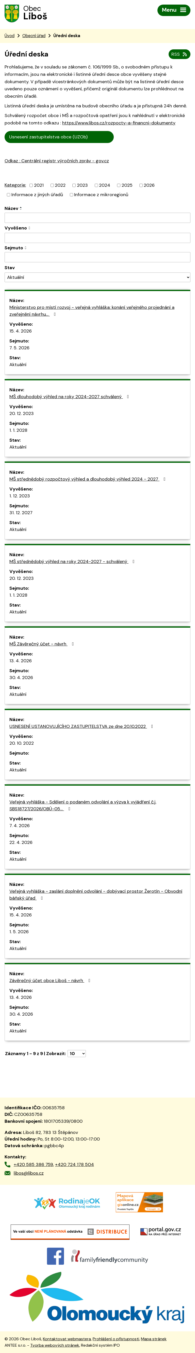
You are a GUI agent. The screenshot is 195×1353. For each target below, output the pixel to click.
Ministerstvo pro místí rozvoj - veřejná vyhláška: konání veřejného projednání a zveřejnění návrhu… (91, 310)
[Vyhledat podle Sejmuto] (97, 257)
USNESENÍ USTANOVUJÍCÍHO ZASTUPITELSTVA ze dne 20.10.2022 (82, 726)
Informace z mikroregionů (101, 195)
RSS (179, 54)
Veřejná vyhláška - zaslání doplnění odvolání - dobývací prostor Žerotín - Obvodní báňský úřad (95, 894)
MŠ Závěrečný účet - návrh (42, 644)
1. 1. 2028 (18, 430)
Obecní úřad (33, 35)
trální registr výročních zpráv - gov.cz (63, 172)
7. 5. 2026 (19, 348)
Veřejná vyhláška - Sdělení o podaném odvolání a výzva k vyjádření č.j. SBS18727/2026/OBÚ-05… (82, 805)
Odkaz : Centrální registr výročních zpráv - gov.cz (57, 161)
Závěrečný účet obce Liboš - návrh (50, 980)
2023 (82, 185)
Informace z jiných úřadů (37, 195)
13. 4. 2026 (20, 661)
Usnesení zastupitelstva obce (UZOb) (59, 137)
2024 (104, 185)
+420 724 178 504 (74, 1164)
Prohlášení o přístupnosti (116, 1339)
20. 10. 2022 (21, 743)
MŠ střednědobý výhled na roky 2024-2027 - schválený (73, 561)
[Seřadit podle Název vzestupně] (21, 207)
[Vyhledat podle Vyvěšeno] (97, 238)
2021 (39, 185)
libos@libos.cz (29, 1173)
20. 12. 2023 (21, 413)
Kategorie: (15, 185)
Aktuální (17, 365)
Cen (120, 136)
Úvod (9, 35)
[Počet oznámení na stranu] (77, 1053)
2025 (127, 185)
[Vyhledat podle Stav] (97, 277)
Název (11, 208)
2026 (149, 185)
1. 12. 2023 (19, 496)
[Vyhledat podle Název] (97, 218)
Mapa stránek (154, 1339)
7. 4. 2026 (19, 826)
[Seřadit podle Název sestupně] (21, 209)
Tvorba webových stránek (54, 1345)
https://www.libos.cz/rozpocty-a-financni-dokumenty (118, 123)
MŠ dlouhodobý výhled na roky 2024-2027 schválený (70, 397)
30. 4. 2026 (21, 677)
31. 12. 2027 (20, 513)
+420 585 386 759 (33, 1164)
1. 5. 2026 (19, 932)
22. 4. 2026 (20, 842)
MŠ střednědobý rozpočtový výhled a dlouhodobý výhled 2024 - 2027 (88, 479)
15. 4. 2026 (20, 331)
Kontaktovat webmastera (67, 1339)
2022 (60, 185)
